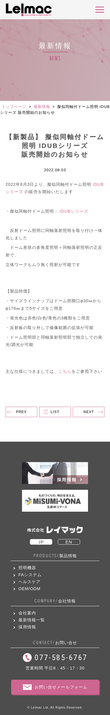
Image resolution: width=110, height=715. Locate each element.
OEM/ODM (29, 588)
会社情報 (55, 601)
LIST (55, 412)
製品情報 (55, 555)
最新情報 (42, 106)
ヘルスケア (29, 581)
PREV (21, 412)
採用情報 (27, 627)
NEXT (88, 412)
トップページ (14, 106)
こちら (65, 371)
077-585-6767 (61, 657)
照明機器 (27, 567)
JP (41, 541)
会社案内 (27, 613)
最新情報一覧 (31, 620)
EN (68, 541)
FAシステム (30, 574)
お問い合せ (55, 642)
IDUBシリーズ (74, 211)
